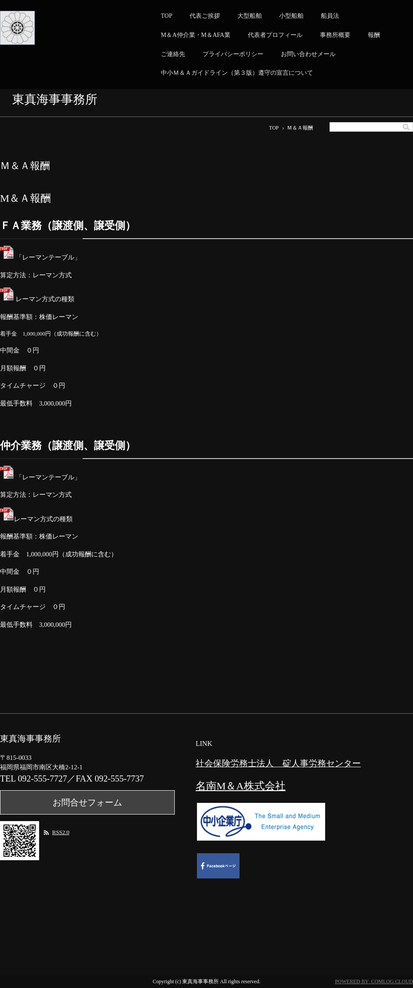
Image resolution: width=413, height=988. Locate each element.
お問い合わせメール (308, 54)
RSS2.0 (60, 832)
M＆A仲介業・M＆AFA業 (195, 35)
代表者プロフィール (275, 35)
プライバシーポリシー (233, 54)
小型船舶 (291, 16)
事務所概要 (335, 35)
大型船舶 (249, 16)
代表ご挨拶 (205, 16)
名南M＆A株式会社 (241, 786)
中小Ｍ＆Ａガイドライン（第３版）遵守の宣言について (237, 73)
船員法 (330, 16)
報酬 (374, 35)
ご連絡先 (173, 54)
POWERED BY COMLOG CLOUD (374, 981)
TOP (166, 16)
